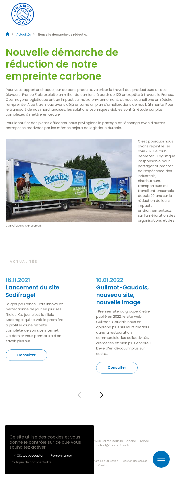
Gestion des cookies (135, 461)
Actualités (23, 34)
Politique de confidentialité (31, 462)
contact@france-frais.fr (112, 445)
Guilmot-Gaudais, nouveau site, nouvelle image (122, 295)
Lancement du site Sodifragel (32, 291)
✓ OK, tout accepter (28, 455)
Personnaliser (61, 455)
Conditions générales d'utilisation (97, 461)
